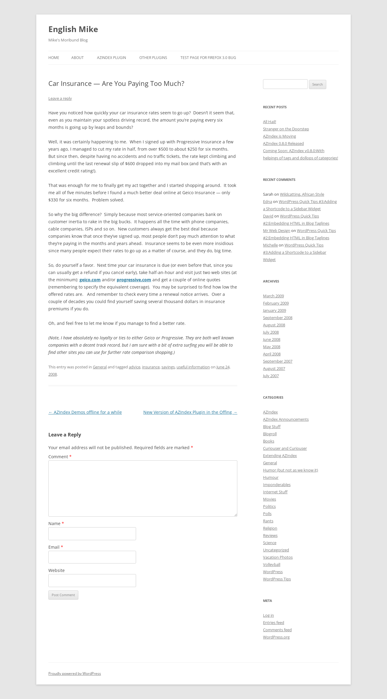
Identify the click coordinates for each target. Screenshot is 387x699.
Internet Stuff (275, 492)
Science (269, 542)
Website (56, 570)
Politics (269, 506)
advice (134, 367)
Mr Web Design (276, 230)
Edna (267, 201)
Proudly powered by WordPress (74, 673)
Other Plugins (153, 57)
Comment (60, 456)
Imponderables (277, 484)
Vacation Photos (278, 557)
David (268, 216)
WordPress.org (276, 637)
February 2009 (276, 303)
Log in (268, 615)
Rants (268, 521)
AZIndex (270, 412)
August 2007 (274, 368)
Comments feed (277, 629)
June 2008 (271, 339)
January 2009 (274, 310)
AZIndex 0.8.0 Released (283, 143)
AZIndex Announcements (286, 419)
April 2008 (272, 354)
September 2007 (277, 361)
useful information (193, 367)
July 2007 (271, 375)
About (77, 57)
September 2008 (277, 317)
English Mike (73, 29)
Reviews (270, 535)
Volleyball (271, 564)
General (100, 367)
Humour (270, 477)
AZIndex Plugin (111, 57)
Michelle (270, 245)
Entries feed (273, 622)
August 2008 (274, 325)
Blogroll (270, 433)
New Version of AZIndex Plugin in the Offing (190, 412)
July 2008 (271, 332)
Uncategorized (276, 550)
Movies (269, 499)
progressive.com (134, 280)
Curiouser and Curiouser (285, 448)
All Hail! (269, 121)
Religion (270, 528)
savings (168, 367)
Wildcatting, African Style (302, 194)
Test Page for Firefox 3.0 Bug (208, 57)
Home (53, 57)
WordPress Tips (277, 579)
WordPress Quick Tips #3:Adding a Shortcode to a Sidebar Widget (294, 252)
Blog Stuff (272, 426)
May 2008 (271, 346)
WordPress (273, 571)
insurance (151, 367)
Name (56, 523)
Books (268, 441)
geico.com (90, 280)
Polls (267, 513)
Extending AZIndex (280, 455)
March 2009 (273, 296)
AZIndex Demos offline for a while (85, 412)
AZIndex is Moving (279, 136)
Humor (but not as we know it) (290, 470)
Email (55, 547)
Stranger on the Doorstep (286, 129)
